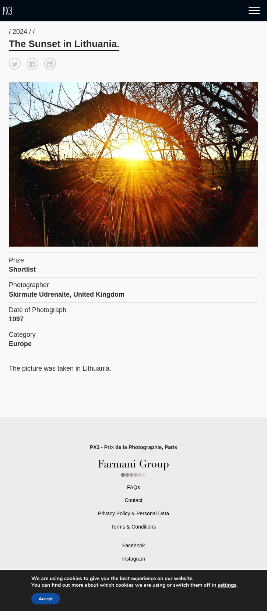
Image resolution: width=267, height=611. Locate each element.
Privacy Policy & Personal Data (133, 513)
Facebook (133, 545)
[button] (15, 64)
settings (227, 585)
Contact (133, 500)
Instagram (133, 559)
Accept (46, 599)
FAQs (133, 487)
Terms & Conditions (133, 527)
